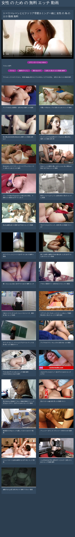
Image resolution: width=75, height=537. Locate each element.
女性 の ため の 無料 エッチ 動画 (30, 2)
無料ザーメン (23, 70)
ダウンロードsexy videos (37, 62)
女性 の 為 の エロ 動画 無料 (55, 70)
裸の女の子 (37, 70)
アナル (12, 70)
